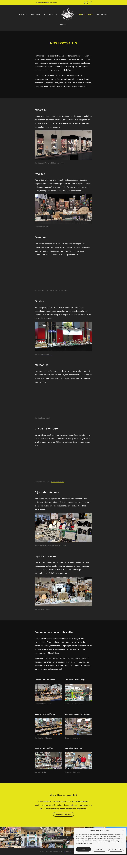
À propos (35, 14)
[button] (123, 831)
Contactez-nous (63, 814)
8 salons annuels (45, 59)
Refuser (99, 849)
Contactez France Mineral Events (46, 2)
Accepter (83, 849)
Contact (63, 25)
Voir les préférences (116, 849)
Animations (102, 14)
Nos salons (49, 14)
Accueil (23, 14)
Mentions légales (69, 851)
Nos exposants (85, 14)
